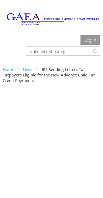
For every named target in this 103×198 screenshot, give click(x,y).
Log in (90, 40)
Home (8, 69)
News (28, 69)
